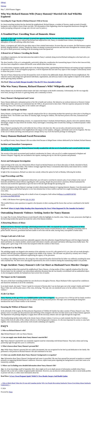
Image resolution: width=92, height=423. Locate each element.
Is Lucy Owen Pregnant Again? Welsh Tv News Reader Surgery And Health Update (39, 376)
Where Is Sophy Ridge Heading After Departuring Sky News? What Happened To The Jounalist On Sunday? (46, 208)
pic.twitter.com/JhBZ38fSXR (10, 196)
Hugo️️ (11, 392)
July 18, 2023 (30, 199)
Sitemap (3, 6)
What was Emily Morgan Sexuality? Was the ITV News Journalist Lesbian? (35, 82)
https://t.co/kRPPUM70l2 (67, 194)
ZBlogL (3, 2)
